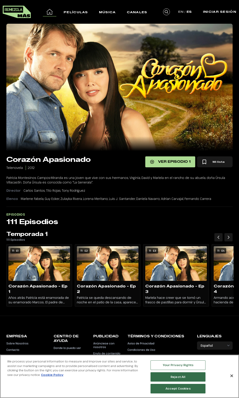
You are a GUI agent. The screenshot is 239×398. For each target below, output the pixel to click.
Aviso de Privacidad (140, 343)
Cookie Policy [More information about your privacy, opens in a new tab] (52, 376)
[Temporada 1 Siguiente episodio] (228, 237)
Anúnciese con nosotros (103, 345)
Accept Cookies (178, 390)
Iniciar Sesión (219, 11)
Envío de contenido (106, 353)
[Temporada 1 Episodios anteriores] (218, 237)
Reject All (178, 378)
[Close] (232, 377)
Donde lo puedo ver (67, 348)
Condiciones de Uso (141, 349)
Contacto (12, 349)
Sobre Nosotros (17, 343)
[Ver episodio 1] (170, 161)
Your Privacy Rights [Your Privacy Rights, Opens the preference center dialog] (178, 366)
